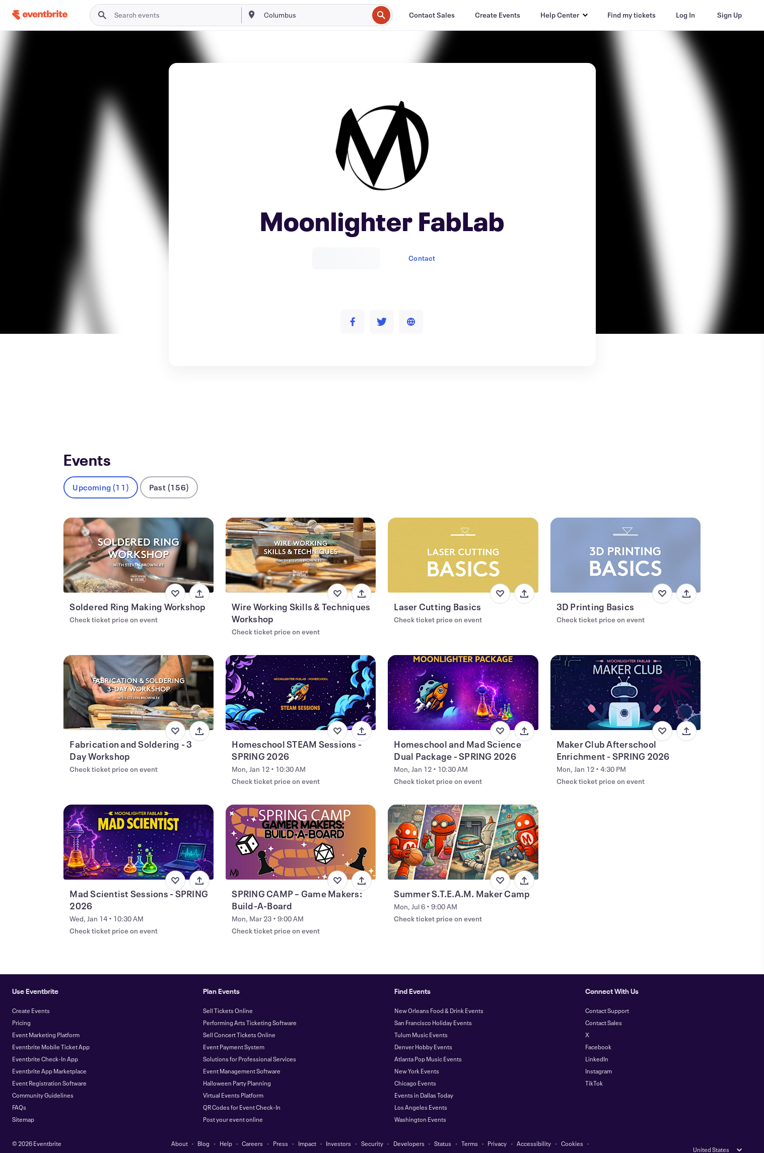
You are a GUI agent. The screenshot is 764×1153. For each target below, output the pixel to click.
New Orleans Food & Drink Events (438, 994)
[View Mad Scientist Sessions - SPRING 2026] (138, 825)
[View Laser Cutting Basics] (463, 538)
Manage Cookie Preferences (382, 1139)
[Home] (39, 15)
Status (442, 1127)
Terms (469, 1127)
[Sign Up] (729, 15)
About (179, 1127)
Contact (421, 258)
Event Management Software (242, 1054)
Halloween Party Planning (237, 1066)
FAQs (19, 1091)
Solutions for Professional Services (249, 1042)
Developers (409, 1127)
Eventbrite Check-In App (45, 1042)
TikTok (594, 1066)
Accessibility (534, 1127)
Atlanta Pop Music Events (428, 1042)
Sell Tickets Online (228, 994)
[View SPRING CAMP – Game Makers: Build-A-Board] (301, 825)
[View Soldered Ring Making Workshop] (138, 538)
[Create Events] (497, 15)
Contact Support (607, 994)
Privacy (497, 1127)
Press (280, 1127)
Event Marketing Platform (46, 1018)
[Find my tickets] (631, 15)
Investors (338, 1127)
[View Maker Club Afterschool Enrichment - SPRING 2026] (625, 675)
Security (372, 1127)
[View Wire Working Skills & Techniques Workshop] (301, 538)
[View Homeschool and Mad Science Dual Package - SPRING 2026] (463, 675)
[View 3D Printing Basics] (625, 538)
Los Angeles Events (420, 1091)
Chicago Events (415, 1066)
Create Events (31, 994)
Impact (307, 1127)
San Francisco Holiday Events (433, 1006)
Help (226, 1127)
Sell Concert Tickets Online (239, 1018)
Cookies (572, 1127)
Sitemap (23, 1103)
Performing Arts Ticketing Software (250, 1006)
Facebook (598, 1030)
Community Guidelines (43, 1078)
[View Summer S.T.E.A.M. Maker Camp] (463, 825)
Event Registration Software (49, 1066)
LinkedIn (596, 1042)
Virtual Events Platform (233, 1078)
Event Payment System (233, 1030)
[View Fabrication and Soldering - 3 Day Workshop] (138, 675)
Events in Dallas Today (423, 1078)
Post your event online (233, 1103)
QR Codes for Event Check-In (242, 1091)
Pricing (21, 1006)
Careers (252, 1127)
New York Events (416, 1054)
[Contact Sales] (432, 15)
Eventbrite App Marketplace (49, 1054)
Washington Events (420, 1103)
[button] (563, 15)
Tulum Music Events (421, 1018)
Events (74, 403)
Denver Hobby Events (423, 1030)
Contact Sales (603, 1006)
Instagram (598, 1054)
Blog (203, 1127)
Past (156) (169, 470)
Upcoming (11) (101, 470)
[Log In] (685, 15)
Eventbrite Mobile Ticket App (51, 1030)
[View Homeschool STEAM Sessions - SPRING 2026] (301, 675)
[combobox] (315, 15)
